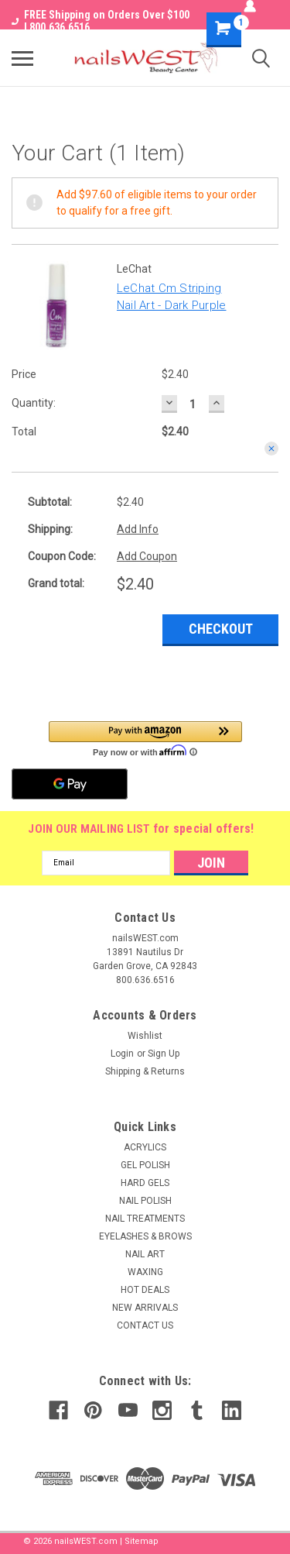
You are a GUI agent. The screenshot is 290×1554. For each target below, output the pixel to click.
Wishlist (145, 1035)
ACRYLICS (145, 1147)
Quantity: (34, 403)
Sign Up (163, 1053)
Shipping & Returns (145, 1071)
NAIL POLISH (145, 1200)
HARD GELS (145, 1183)
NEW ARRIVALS (145, 1307)
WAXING (145, 1272)
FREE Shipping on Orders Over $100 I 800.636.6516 (100, 21)
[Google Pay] (70, 783)
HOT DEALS (145, 1289)
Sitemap (142, 1541)
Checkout (221, 629)
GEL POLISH (145, 1165)
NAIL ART (145, 1254)
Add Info (138, 529)
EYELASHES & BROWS (145, 1236)
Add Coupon (147, 556)
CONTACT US (145, 1325)
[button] (145, 738)
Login (122, 1053)
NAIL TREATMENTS (145, 1218)
